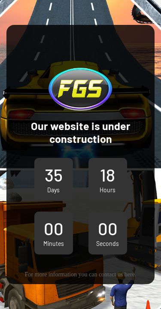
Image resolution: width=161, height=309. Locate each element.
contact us (111, 274)
